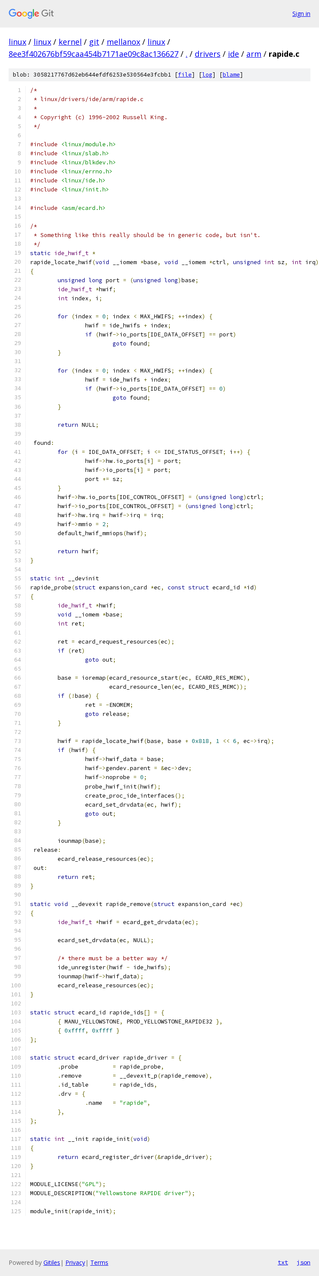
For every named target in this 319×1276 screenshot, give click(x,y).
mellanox (123, 42)
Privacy (75, 1262)
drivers (208, 54)
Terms (99, 1262)
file (185, 74)
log (207, 74)
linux (17, 42)
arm (253, 54)
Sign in (301, 13)
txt (283, 1262)
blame (231, 74)
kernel (70, 42)
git (94, 42)
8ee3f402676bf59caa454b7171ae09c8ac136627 (93, 54)
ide (233, 54)
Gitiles (51, 1262)
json (303, 1262)
